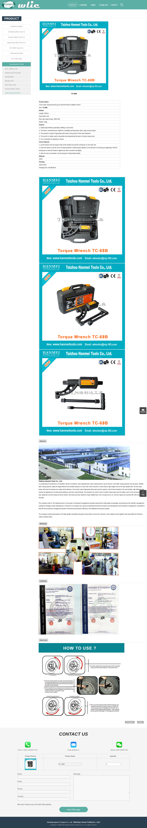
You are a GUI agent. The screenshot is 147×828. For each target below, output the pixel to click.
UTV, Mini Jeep (16, 59)
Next (140, 722)
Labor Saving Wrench (12, 93)
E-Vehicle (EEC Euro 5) (16, 32)
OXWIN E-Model (16, 26)
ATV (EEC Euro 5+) (16, 48)
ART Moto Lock (10, 85)
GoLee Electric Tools (12, 89)
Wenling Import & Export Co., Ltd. (60, 822)
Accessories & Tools (16, 64)
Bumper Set (9, 81)
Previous (130, 722)
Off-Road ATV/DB (16, 53)
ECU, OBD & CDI (11, 69)
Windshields (9, 77)
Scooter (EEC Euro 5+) (16, 37)
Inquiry (143, 412)
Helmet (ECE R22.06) (12, 73)
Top (143, 494)
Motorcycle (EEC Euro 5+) (16, 43)
